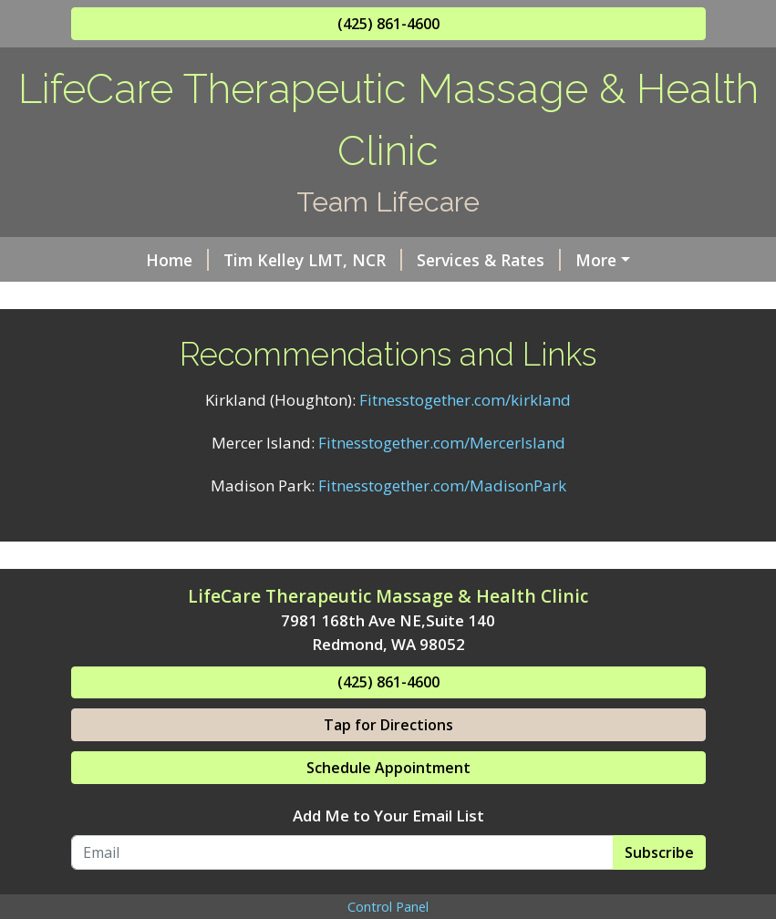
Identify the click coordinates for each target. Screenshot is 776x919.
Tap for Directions (388, 802)
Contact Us (137, 336)
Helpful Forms (579, 260)
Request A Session (526, 336)
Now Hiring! (432, 298)
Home (117, 260)
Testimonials (559, 298)
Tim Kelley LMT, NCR (252, 260)
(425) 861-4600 (388, 24)
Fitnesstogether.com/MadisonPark (442, 562)
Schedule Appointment (388, 845)
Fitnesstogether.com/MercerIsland (441, 520)
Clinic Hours (140, 298)
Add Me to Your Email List (388, 893)
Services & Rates (429, 260)
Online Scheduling (287, 298)
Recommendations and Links (321, 336)
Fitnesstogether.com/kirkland (465, 477)
